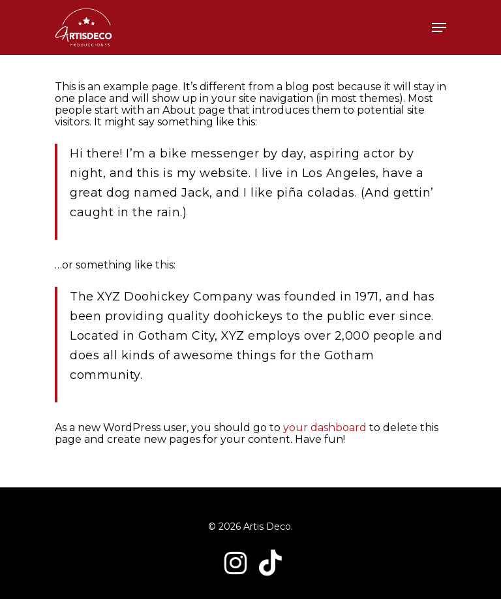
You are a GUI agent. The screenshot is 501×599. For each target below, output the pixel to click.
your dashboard (325, 427)
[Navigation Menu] (439, 27)
